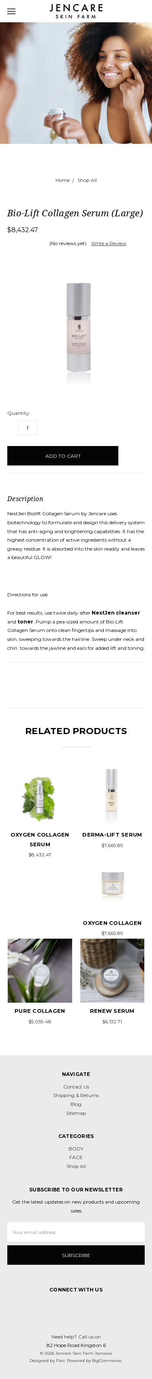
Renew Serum (112, 1011)
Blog (76, 1104)
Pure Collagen (40, 1011)
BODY (76, 1149)
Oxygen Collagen (112, 923)
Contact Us (76, 1087)
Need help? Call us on (76, 1337)
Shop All (76, 1166)
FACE (76, 1157)
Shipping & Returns (76, 1095)
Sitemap (76, 1113)
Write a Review (108, 243)
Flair (60, 1360)
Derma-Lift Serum (112, 834)
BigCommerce (107, 1360)
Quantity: (18, 413)
